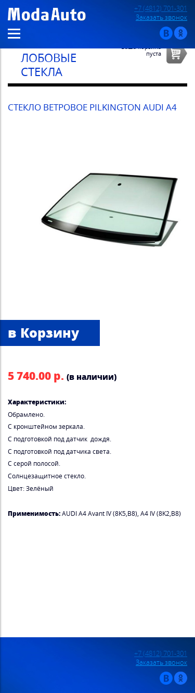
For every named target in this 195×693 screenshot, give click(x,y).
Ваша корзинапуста (141, 50)
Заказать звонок (161, 17)
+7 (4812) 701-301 (160, 8)
